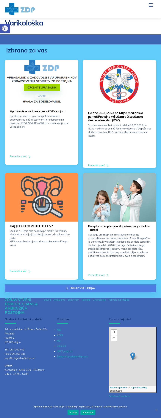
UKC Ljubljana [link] (64, 351)
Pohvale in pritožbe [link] (118, 299)
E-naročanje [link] (99, 299)
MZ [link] (58, 340)
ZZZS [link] (60, 335)
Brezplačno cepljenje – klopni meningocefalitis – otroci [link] (118, 228)
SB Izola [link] (61, 345)
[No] (156, 410)
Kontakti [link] (86, 299)
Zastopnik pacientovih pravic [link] (72, 356)
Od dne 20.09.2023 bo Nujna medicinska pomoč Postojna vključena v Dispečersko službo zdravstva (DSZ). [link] (115, 116)
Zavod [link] (47, 299)
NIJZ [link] (59, 329)
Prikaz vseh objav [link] (80, 288)
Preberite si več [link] (18, 156)
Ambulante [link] (59, 299)
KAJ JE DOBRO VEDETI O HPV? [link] (31, 226)
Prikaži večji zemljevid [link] (119, 396)
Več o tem (87, 412)
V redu (73, 412)
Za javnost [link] (73, 299)
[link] (5, 28)
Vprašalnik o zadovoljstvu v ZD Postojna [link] (37, 111)
